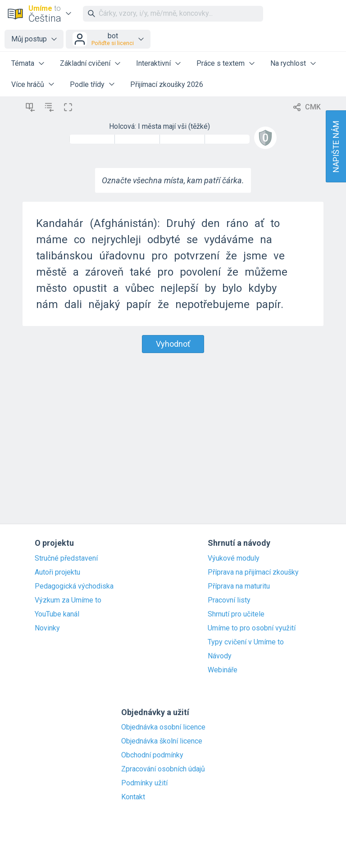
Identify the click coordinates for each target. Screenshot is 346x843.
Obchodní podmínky (152, 755)
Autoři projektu (57, 572)
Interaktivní (153, 63)
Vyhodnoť (173, 344)
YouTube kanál (57, 614)
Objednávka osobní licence (163, 727)
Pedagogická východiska (74, 586)
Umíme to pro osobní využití (252, 628)
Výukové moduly (234, 558)
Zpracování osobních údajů (163, 769)
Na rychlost (288, 63)
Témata (22, 63)
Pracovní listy (229, 600)
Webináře (222, 670)
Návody (220, 656)
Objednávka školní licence (161, 741)
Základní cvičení (85, 63)
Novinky (47, 628)
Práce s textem (220, 63)
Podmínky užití (144, 783)
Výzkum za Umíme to (68, 600)
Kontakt (133, 797)
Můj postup (29, 39)
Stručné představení (66, 558)
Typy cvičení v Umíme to (246, 642)
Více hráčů (27, 84)
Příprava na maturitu (239, 586)
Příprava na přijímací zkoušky (253, 572)
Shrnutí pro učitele (236, 614)
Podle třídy (87, 84)
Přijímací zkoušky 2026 (166, 84)
